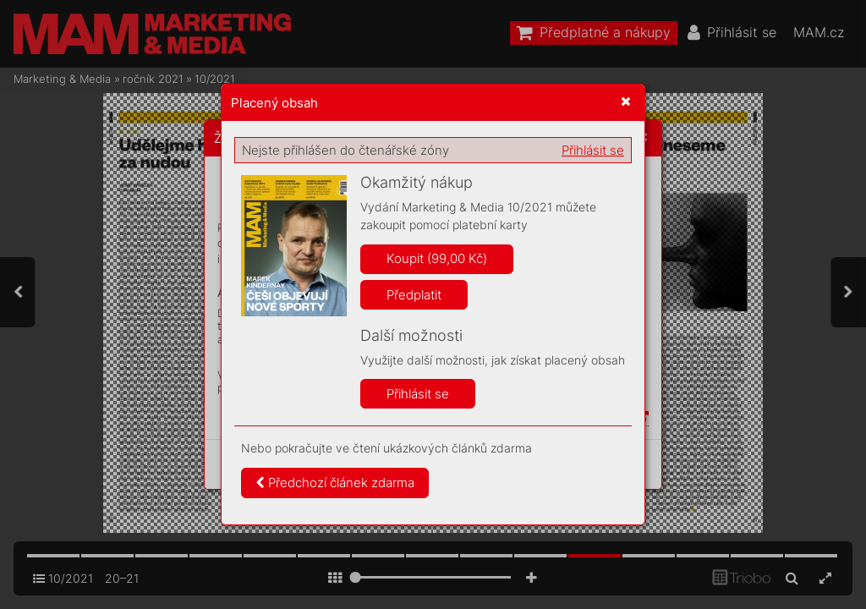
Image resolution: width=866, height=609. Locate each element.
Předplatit (413, 295)
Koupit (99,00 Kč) (436, 258)
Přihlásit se (593, 150)
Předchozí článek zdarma (334, 483)
